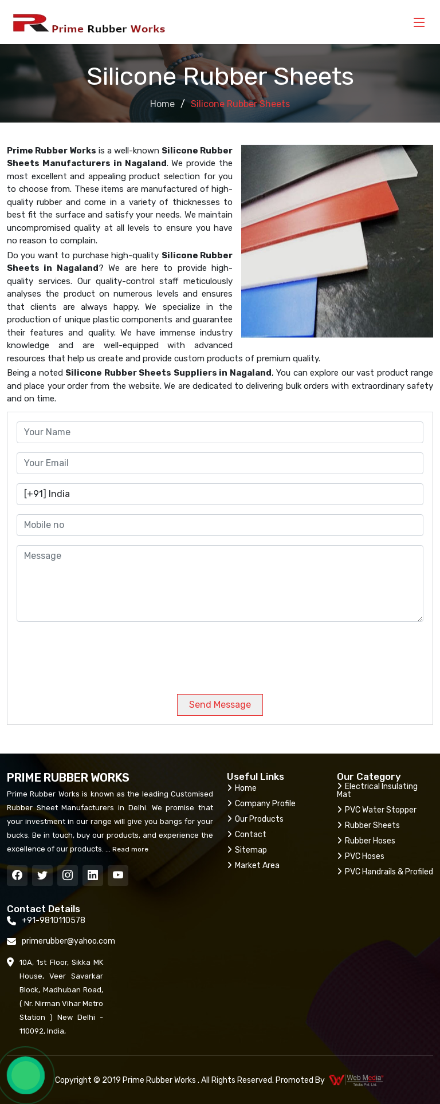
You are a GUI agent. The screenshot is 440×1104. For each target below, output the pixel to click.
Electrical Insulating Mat (377, 790)
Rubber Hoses (366, 841)
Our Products (255, 819)
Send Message (220, 704)
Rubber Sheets (368, 825)
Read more (129, 849)
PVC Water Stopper (377, 810)
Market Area (253, 865)
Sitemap (247, 850)
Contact (246, 834)
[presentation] (94, 653)
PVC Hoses (360, 856)
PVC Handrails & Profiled (385, 872)
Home (162, 103)
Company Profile (261, 803)
